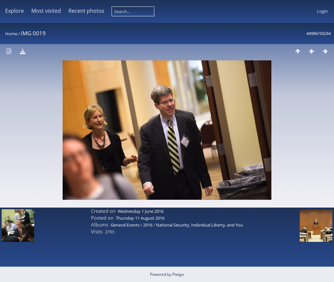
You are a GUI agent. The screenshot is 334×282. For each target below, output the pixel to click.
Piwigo (178, 274)
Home (11, 34)
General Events (125, 225)
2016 (147, 225)
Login (322, 11)
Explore (14, 10)
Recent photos (86, 10)
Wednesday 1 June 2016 (140, 211)
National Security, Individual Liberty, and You (199, 225)
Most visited (46, 10)
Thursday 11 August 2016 (140, 218)
